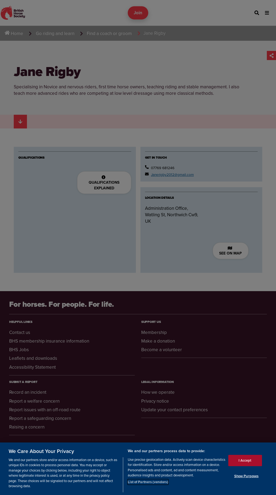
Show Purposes (246, 476)
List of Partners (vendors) (148, 481)
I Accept (245, 460)
